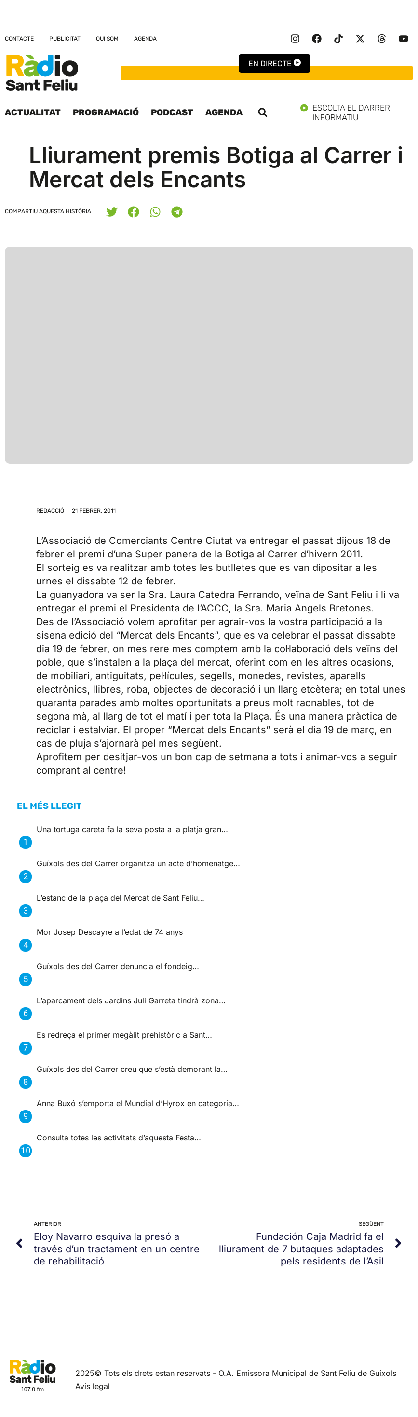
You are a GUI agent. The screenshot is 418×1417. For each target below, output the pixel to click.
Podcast (172, 112)
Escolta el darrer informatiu (356, 112)
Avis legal (92, 1386)
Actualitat (33, 112)
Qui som (107, 38)
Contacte (19, 38)
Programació (106, 112)
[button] (263, 112)
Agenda (145, 38)
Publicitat (65, 38)
